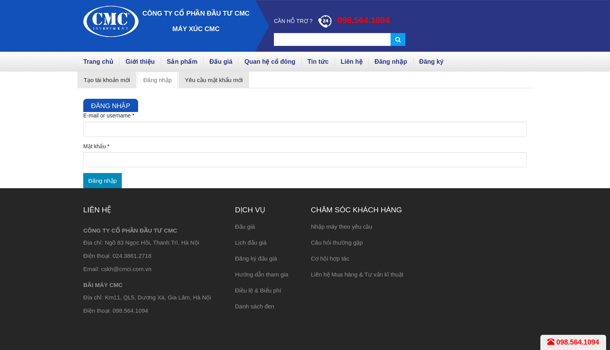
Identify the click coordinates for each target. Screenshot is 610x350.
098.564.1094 (573, 342)
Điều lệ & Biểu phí (258, 290)
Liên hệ (352, 61)
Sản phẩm (182, 61)
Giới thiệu (140, 61)
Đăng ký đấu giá (256, 258)
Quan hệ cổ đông (269, 61)
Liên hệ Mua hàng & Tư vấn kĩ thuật (357, 274)
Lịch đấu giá (250, 242)
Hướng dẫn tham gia (261, 274)
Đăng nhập (391, 61)
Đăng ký (431, 61)
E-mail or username (109, 115)
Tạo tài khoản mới (107, 80)
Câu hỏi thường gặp (337, 242)
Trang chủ (98, 61)
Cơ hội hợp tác (330, 258)
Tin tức (317, 61)
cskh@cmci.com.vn (126, 269)
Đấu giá (220, 61)
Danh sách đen (254, 306)
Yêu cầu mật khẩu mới (214, 80)
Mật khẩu (96, 146)
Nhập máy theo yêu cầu (341, 226)
